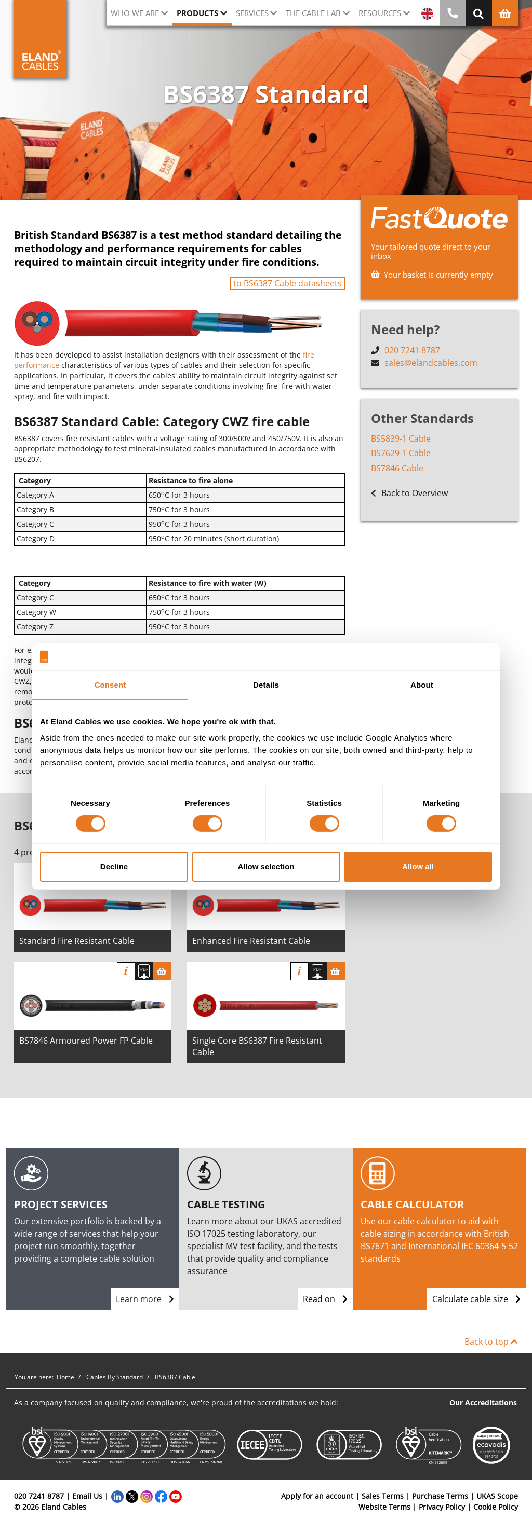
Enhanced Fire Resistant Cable (251, 941)
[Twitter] (132, 1496)
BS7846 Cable (397, 468)
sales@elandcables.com (430, 362)
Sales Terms (383, 1496)
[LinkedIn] (117, 1496)
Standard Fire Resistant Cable (77, 941)
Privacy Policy (442, 1507)
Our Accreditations (483, 1402)
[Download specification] (144, 971)
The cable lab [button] (313, 13)
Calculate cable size (476, 1299)
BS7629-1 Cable (401, 453)
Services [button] (252, 13)
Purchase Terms (440, 1496)
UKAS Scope (497, 1496)
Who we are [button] (135, 13)
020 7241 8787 (412, 350)
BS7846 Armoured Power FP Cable (86, 1040)
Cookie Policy (495, 1507)
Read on (325, 1299)
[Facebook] (161, 1496)
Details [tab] (266, 684)
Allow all (418, 866)
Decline (114, 866)
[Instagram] (146, 1496)
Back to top (491, 1341)
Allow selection (265, 866)
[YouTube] (175, 1496)
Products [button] (197, 13)
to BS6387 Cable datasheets (287, 283)
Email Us (87, 1496)
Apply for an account (317, 1496)
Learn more (145, 1299)
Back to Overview (409, 494)
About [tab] (421, 684)
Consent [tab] (110, 684)
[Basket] (162, 971)
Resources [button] (379, 13)
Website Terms (384, 1507)
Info (126, 971)
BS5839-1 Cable (401, 438)
